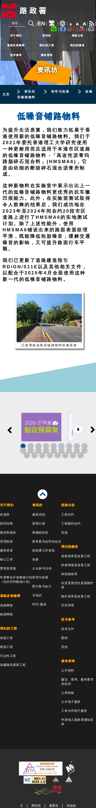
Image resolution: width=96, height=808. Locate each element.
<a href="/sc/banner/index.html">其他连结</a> (48, 433)
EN (41, 24)
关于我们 (16, 35)
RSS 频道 (39, 604)
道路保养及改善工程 (75, 556)
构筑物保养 (69, 574)
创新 (35, 559)
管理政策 (6, 541)
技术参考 (16, 55)
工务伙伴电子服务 (74, 711)
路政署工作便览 (43, 550)
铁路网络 (6, 614)
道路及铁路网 (16, 45)
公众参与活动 (42, 568)
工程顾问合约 (71, 523)
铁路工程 (6, 647)
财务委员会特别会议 (46, 541)
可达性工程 (8, 656)
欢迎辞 (5, 514)
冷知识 (37, 595)
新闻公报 (38, 523)
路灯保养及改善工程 (75, 596)
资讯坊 (46, 35)
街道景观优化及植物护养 (77, 585)
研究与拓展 (60, 91)
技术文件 (67, 629)
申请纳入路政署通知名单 (77, 722)
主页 (6, 94)
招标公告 (77, 35)
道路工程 (6, 638)
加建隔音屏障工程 (13, 665)
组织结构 (6, 523)
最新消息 (38, 514)
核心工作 (6, 559)
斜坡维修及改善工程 (75, 565)
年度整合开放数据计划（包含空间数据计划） (16, 580)
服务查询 (47, 55)
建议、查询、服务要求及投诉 (77, 682)
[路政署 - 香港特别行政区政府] (48, 11)
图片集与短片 (42, 586)
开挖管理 (67, 605)
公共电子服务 (71, 702)
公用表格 (67, 693)
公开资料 (67, 670)
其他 (64, 532)
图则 (64, 638)
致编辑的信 (40, 532)
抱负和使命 (8, 532)
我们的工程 (46, 45)
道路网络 (6, 605)
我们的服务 (77, 45)
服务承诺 (6, 550)
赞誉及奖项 (8, 568)
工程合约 (67, 514)
